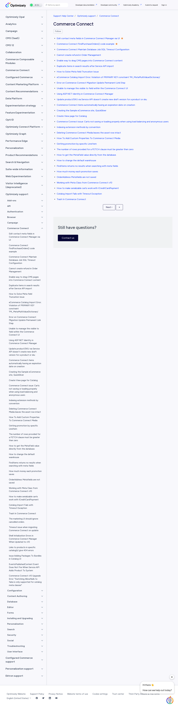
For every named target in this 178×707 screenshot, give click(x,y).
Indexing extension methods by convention (78, 127)
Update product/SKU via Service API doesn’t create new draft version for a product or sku (102, 99)
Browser (11, 217)
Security (11, 635)
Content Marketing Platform (22, 84)
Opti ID (10, 119)
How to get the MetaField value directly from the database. (86, 155)
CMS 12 (10, 45)
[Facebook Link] (37, 698)
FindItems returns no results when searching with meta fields (87, 166)
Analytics (11, 24)
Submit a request (151, 5)
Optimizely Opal (15, 16)
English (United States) (19, 698)
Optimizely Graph (16, 133)
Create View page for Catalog (72, 116)
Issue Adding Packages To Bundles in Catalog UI (25, 557)
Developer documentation (85, 5)
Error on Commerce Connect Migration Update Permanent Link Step (91, 82)
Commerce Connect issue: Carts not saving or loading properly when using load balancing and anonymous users (113, 121)
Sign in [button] (164, 5)
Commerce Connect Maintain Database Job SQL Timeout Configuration (93, 49)
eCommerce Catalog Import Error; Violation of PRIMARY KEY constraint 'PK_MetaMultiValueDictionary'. (108, 77)
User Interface (15, 651)
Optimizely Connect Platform (23, 126)
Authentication (15, 211)
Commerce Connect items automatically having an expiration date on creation (96, 105)
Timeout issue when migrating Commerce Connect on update (23, 529)
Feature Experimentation (20, 112)
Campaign (11, 31)
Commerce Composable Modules (20, 61)
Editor (10, 607)
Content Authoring (17, 596)
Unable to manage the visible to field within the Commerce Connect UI (92, 88)
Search (11, 629)
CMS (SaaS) (12, 38)
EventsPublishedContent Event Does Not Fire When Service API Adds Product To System (24, 567)
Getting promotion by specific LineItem (77, 143)
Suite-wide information (19, 169)
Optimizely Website (16, 694)
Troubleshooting (16, 646)
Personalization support (19, 668)
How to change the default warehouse (76, 160)
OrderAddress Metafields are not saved (76, 177)
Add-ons (11, 200)
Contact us (68, 237)
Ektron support (14, 675)
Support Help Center (63, 16)
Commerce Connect (109, 16)
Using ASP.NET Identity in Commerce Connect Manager (85, 94)
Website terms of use (77, 694)
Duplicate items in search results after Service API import (85, 66)
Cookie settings (100, 694)
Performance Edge (17, 140)
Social (10, 640)
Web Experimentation (18, 176)
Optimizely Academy (131, 5)
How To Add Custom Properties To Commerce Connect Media (88, 138)
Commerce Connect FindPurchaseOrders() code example (85, 44)
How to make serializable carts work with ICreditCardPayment (88, 188)
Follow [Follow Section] (58, 31)
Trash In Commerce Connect (71, 199)
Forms (10, 612)
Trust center (118, 694)
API (9, 206)
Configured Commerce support (19, 659)
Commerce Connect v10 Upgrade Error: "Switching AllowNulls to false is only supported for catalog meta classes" (25, 580)
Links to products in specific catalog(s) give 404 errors (22, 549)
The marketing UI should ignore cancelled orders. (23, 520)
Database (12, 601)
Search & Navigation (17, 162)
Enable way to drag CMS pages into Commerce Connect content (90, 60)
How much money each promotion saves (77, 171)
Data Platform (14, 98)
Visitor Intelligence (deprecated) (17, 185)
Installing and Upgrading (20, 618)
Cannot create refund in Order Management (79, 55)
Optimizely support (86, 16)
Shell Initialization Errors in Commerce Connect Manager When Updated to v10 (23, 538)
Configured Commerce (19, 77)
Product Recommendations (22, 155)
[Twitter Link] (43, 698)
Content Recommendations (22, 91)
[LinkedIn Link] (50, 698)
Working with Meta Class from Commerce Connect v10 (84, 182)
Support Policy (37, 694)
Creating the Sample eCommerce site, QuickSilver (81, 110)
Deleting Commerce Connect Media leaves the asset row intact (89, 132)
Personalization (15, 148)
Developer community (109, 5)
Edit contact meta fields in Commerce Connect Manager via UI (88, 38)
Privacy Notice (56, 694)
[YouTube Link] (56, 698)
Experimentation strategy (21, 105)
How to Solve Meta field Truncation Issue (78, 71)
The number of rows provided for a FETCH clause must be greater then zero (95, 149)
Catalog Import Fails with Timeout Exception (79, 193)
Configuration (14, 590)
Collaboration (13, 52)
